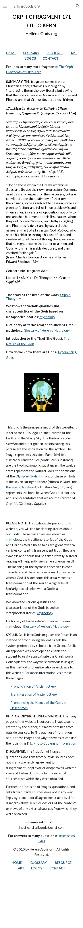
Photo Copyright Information (54, 743)
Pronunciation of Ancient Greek (33, 686)
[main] (41, 25)
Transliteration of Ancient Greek (33, 694)
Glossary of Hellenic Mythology (46, 330)
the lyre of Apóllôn (19, 487)
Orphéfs (12, 504)
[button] (5, 6)
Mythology (47, 317)
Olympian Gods (26, 476)
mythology (13, 539)
